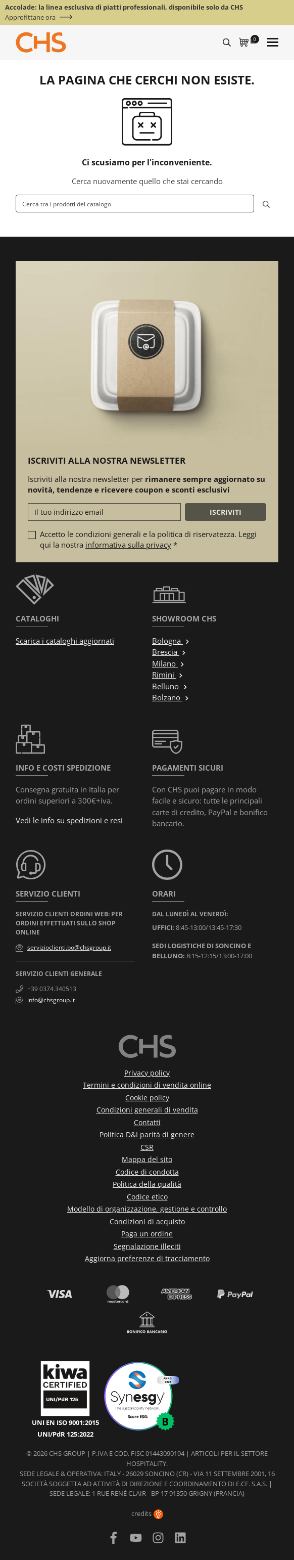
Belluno (170, 686)
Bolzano (170, 697)
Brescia (169, 652)
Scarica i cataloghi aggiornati (65, 641)
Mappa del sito (147, 1159)
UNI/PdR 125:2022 (65, 1434)
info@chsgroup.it (51, 1000)
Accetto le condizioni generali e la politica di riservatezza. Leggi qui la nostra (148, 539)
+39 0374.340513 (51, 989)
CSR (147, 1147)
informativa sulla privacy (128, 545)
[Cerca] (135, 203)
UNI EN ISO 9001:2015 (65, 1422)
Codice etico (147, 1196)
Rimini (167, 675)
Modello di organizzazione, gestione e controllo (147, 1209)
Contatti (147, 1122)
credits (147, 1513)
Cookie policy (147, 1097)
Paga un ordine (147, 1233)
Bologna (171, 641)
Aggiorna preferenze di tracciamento (147, 1258)
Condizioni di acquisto (147, 1221)
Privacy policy (147, 1073)
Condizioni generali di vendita (147, 1110)
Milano (168, 663)
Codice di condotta (147, 1172)
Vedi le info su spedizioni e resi (69, 820)
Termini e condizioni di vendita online (147, 1085)
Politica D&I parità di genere (147, 1134)
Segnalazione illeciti (147, 1246)
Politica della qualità (147, 1184)
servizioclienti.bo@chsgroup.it (69, 947)
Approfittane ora (30, 17)
